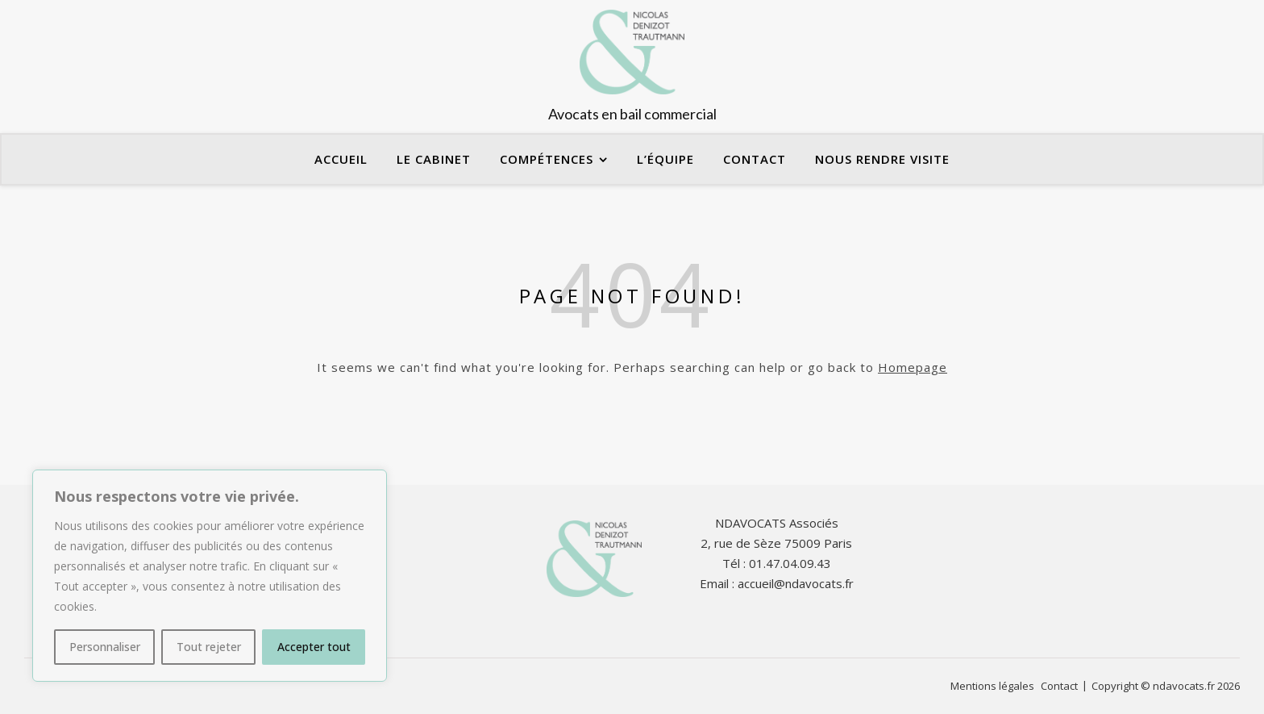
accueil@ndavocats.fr (796, 583)
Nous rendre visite (882, 159)
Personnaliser (104, 646)
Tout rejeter (209, 646)
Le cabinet (434, 159)
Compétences (546, 159)
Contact (754, 159)
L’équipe (665, 159)
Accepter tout (314, 646)
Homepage (912, 367)
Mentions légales (992, 686)
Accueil (341, 159)
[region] (209, 576)
